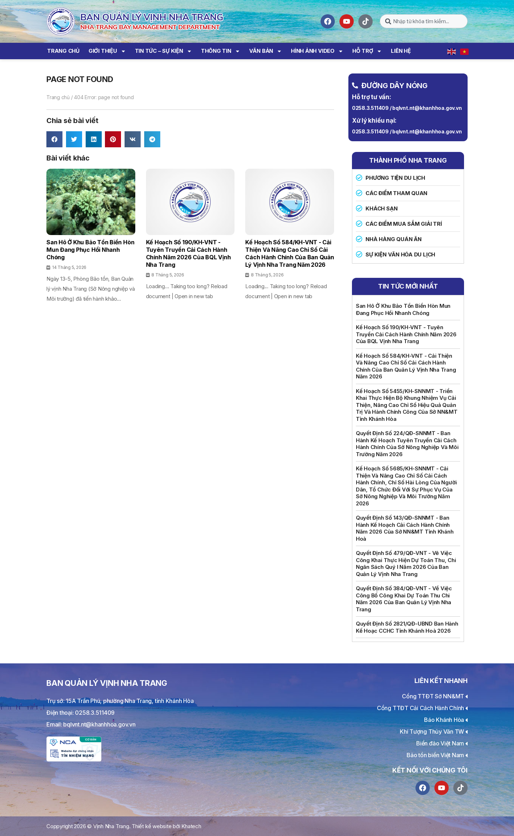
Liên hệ (400, 50)
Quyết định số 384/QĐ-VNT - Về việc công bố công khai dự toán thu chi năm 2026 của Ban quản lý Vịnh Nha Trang (404, 599)
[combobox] (424, 21)
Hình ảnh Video (317, 51)
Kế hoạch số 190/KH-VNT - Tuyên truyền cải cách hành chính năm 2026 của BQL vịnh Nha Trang (406, 334)
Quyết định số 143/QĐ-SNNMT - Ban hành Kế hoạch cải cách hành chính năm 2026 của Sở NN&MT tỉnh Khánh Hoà (405, 528)
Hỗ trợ (367, 51)
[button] (54, 139)
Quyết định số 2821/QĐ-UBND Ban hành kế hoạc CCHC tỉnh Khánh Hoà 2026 (407, 627)
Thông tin (220, 51)
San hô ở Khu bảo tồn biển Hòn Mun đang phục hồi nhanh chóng (403, 309)
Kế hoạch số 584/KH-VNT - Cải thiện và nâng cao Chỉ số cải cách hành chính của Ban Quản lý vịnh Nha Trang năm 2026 (406, 366)
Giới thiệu (107, 51)
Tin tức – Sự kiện (163, 51)
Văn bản (265, 51)
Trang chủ (63, 50)
